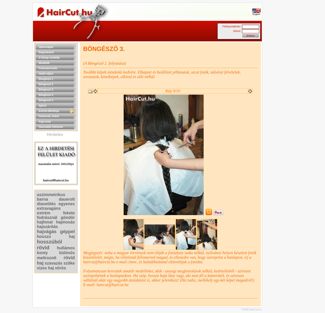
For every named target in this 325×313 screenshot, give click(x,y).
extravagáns (49, 208)
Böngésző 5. (46, 100)
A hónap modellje (49, 57)
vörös (60, 268)
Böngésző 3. (46, 89)
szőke (69, 263)
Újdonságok (46, 47)
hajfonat (45, 222)
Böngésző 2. (46, 84)
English (256, 13)
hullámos (66, 248)
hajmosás (65, 222)
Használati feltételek (51, 127)
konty (42, 253)
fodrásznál (47, 217)
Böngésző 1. (46, 79)
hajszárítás (47, 226)
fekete (69, 213)
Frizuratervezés (48, 68)
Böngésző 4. (46, 95)
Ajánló (43, 105)
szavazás (53, 263)
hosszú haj (56, 236)
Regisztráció (46, 52)
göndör (68, 217)
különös (67, 253)
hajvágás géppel (56, 231)
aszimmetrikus (51, 195)
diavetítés (46, 204)
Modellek (44, 63)
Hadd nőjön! (46, 73)
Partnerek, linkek (49, 116)
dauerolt (67, 199)
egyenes (66, 204)
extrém (43, 213)
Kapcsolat (45, 121)
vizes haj (45, 268)
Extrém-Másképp (49, 111)
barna (42, 199)
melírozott (46, 258)
